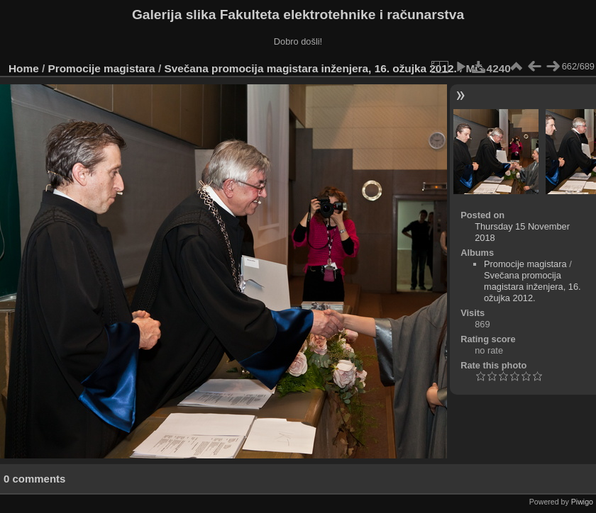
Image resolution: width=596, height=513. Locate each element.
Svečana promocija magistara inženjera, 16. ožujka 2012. (310, 68)
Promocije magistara (101, 68)
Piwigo (582, 501)
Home (24, 68)
